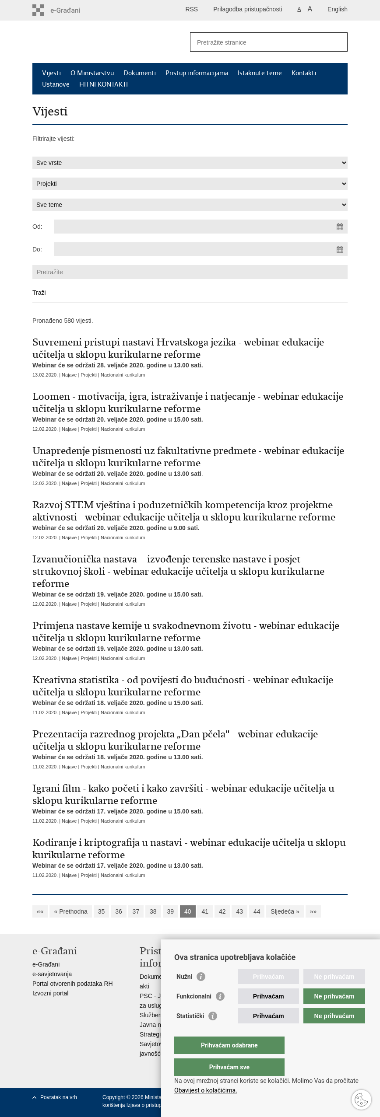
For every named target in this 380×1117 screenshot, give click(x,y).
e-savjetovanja (52, 973)
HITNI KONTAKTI (103, 84)
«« (40, 911)
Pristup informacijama (196, 73)
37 (136, 911)
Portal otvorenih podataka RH (72, 983)
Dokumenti (139, 73)
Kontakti (304, 73)
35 (101, 911)
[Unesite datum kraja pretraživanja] (201, 249)
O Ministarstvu (92, 73)
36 (118, 911)
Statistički (190, 1033)
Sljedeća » (285, 911)
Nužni (184, 994)
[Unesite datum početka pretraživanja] (201, 227)
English (337, 9)
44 (256, 911)
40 (187, 911)
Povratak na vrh (58, 1097)
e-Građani (46, 964)
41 (204, 911)
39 (170, 911)
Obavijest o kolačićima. (205, 1090)
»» (313, 911)
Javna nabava (159, 1024)
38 (153, 911)
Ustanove (56, 84)
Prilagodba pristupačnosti (247, 9)
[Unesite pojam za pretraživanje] (259, 42)
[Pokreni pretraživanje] (337, 42)
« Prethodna (70, 911)
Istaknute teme (260, 73)
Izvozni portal (50, 993)
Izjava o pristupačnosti (153, 1105)
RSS (191, 9)
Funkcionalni (193, 1013)
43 (239, 911)
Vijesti (51, 73)
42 (222, 911)
